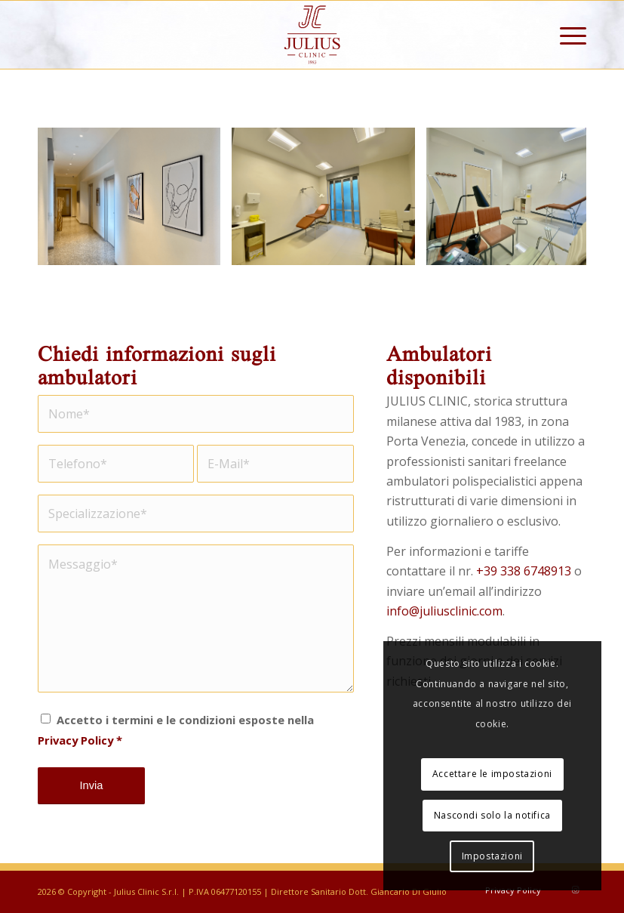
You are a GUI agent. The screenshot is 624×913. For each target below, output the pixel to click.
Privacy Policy (75, 740)
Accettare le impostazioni (492, 773)
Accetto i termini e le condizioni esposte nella (176, 729)
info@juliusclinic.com (444, 611)
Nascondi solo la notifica (492, 815)
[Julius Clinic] (312, 35)
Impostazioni (492, 856)
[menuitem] (565, 35)
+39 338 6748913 (523, 571)
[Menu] (565, 35)
